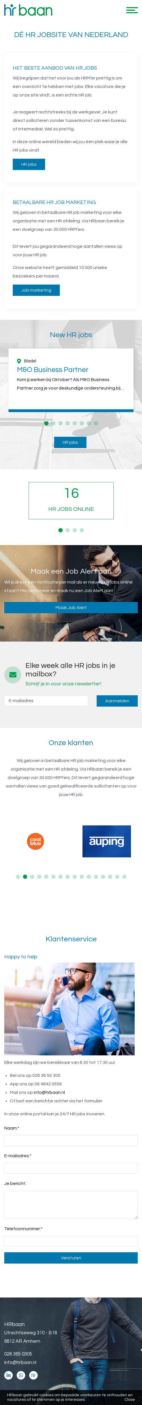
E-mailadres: (17, 1156)
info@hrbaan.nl (49, 1092)
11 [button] (89, 877)
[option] (71, 380)
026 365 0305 (18, 1354)
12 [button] (96, 877)
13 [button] (103, 877)
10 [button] (82, 877)
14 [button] (110, 877)
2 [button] (53, 423)
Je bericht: (15, 1183)
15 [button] (117, 877)
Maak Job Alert (71, 607)
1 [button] (46, 423)
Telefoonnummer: (23, 1229)
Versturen (71, 1258)
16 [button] (124, 877)
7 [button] (89, 423)
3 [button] (60, 423)
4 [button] (67, 423)
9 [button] (75, 877)
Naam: (11, 1128)
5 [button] (75, 423)
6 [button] (82, 423)
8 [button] (96, 423)
